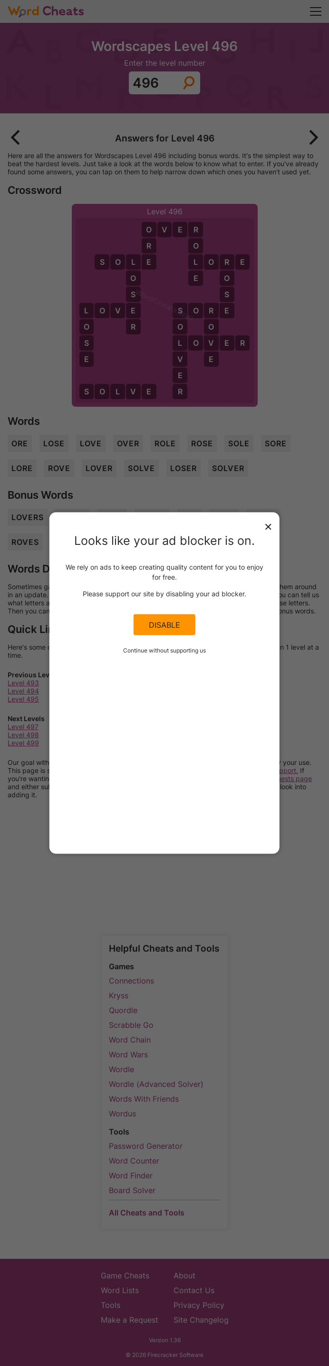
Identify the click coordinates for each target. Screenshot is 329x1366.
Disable (164, 624)
